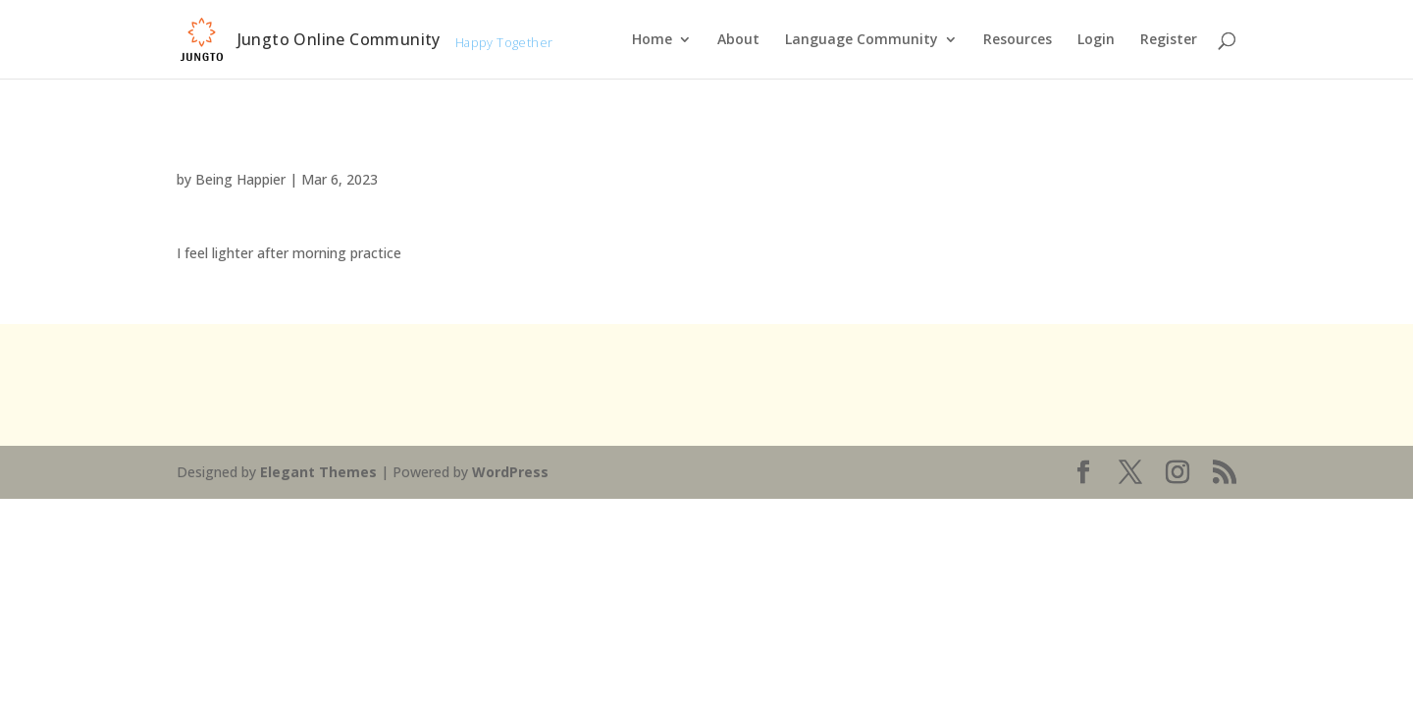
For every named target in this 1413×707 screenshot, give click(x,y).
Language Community (861, 40)
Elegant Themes (318, 471)
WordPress (510, 471)
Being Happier (240, 179)
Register (1168, 40)
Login (1096, 40)
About (738, 40)
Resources (1017, 40)
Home (652, 40)
